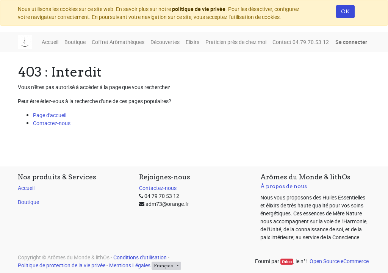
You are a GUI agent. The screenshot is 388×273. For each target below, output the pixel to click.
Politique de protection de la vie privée (61, 265)
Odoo (287, 261)
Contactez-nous (51, 123)
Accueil (26, 187)
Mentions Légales (129, 265)
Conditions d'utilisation (140, 257)
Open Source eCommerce (339, 261)
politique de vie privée (198, 9)
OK (345, 11)
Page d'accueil (49, 115)
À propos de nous (283, 186)
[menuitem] (50, 42)
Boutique (28, 202)
